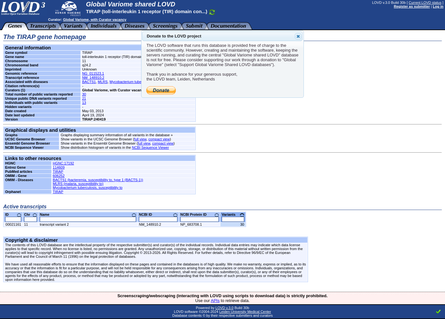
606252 (59, 176)
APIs (215, 300)
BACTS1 (89, 82)
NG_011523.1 (93, 73)
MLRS (103, 82)
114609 (59, 167)
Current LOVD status (425, 2)
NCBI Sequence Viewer (150, 147)
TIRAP (58, 171)
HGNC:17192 (63, 163)
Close (298, 36)
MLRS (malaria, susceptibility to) (78, 184)
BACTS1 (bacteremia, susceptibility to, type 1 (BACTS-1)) (98, 180)
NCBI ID (158, 214)
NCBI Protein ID (199, 214)
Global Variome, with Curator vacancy (94, 19)
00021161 (13, 224)
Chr (30, 214)
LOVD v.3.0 (225, 308)
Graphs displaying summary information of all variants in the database (115, 135)
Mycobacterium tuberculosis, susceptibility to (88, 187)
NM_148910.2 (93, 78)
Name (88, 214)
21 (84, 98)
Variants (233, 214)
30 (84, 94)
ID (13, 214)
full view (140, 139)
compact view (159, 139)
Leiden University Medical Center (245, 312)
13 (84, 103)
